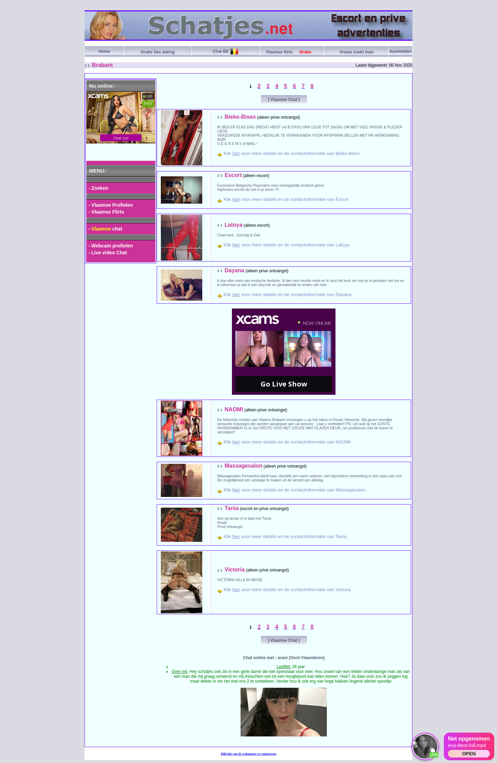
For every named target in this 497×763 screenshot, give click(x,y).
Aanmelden (400, 51)
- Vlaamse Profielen (110, 205)
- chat (105, 229)
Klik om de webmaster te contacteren (248, 753)
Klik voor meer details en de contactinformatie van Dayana (287, 294)
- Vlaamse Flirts (106, 212)
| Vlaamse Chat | (283, 99)
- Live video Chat (107, 252)
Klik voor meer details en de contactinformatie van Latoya (287, 244)
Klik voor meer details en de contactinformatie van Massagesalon (294, 489)
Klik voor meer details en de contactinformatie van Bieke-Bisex (292, 153)
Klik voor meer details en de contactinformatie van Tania (285, 536)
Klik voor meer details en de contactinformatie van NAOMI (287, 441)
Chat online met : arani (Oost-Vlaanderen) (284, 657)
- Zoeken (98, 188)
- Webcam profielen (110, 245)
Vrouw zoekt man (356, 52)
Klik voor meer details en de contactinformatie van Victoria (287, 589)
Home (104, 51)
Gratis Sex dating (157, 52)
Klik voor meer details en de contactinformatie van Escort (286, 199)
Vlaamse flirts (292, 52)
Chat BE (221, 51)
